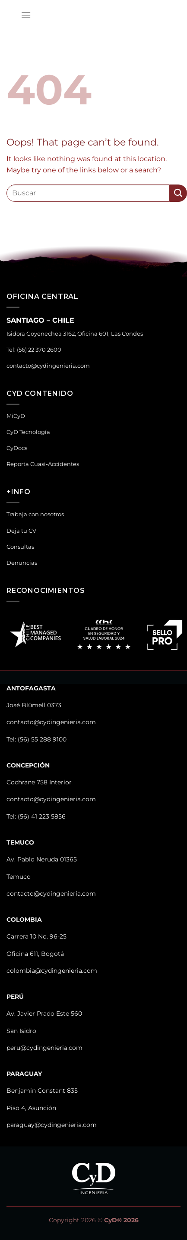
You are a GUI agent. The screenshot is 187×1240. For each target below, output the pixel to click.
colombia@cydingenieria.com (51, 970)
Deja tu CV (21, 531)
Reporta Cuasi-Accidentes (42, 464)
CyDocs (16, 448)
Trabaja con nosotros (35, 514)
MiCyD (15, 416)
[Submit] (178, 193)
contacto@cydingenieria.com (48, 366)
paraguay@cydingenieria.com (51, 1124)
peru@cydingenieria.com (44, 1047)
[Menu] (26, 15)
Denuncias (21, 563)
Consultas (20, 547)
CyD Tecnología (28, 432)
